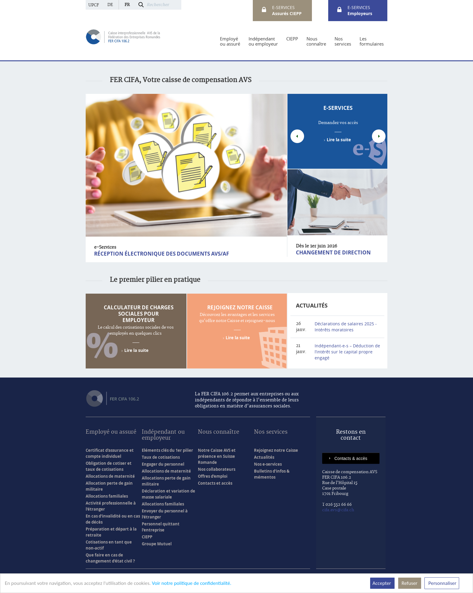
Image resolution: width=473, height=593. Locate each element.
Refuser (410, 583)
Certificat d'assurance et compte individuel (110, 453)
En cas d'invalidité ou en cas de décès (113, 519)
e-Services (338, 108)
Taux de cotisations (161, 457)
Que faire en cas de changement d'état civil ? (110, 558)
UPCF (93, 5)
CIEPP (147, 537)
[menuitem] (230, 41)
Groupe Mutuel (157, 544)
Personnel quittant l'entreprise (160, 527)
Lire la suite (339, 139)
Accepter (382, 583)
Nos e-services (268, 464)
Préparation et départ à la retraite (111, 532)
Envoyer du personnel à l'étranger (165, 514)
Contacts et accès (215, 483)
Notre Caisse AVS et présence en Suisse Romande (217, 456)
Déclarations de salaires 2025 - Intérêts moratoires (346, 327)
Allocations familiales (107, 496)
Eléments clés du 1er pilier (167, 450)
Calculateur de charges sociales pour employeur (138, 314)
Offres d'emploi (212, 476)
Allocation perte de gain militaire (109, 486)
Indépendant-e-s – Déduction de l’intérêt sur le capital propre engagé (347, 352)
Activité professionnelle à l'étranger (111, 506)
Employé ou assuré (111, 432)
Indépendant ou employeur (163, 435)
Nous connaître (218, 432)
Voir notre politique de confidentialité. (191, 583)
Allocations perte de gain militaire (166, 481)
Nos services (270, 432)
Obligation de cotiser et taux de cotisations (109, 466)
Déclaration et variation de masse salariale (168, 494)
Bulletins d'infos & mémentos (272, 474)
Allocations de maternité (110, 476)
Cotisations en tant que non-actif (109, 545)
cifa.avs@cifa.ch (338, 510)
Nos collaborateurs (216, 469)
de (110, 4)
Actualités (312, 305)
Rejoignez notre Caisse (240, 307)
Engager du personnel (163, 464)
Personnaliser (441, 583)
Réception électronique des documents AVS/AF (161, 253)
